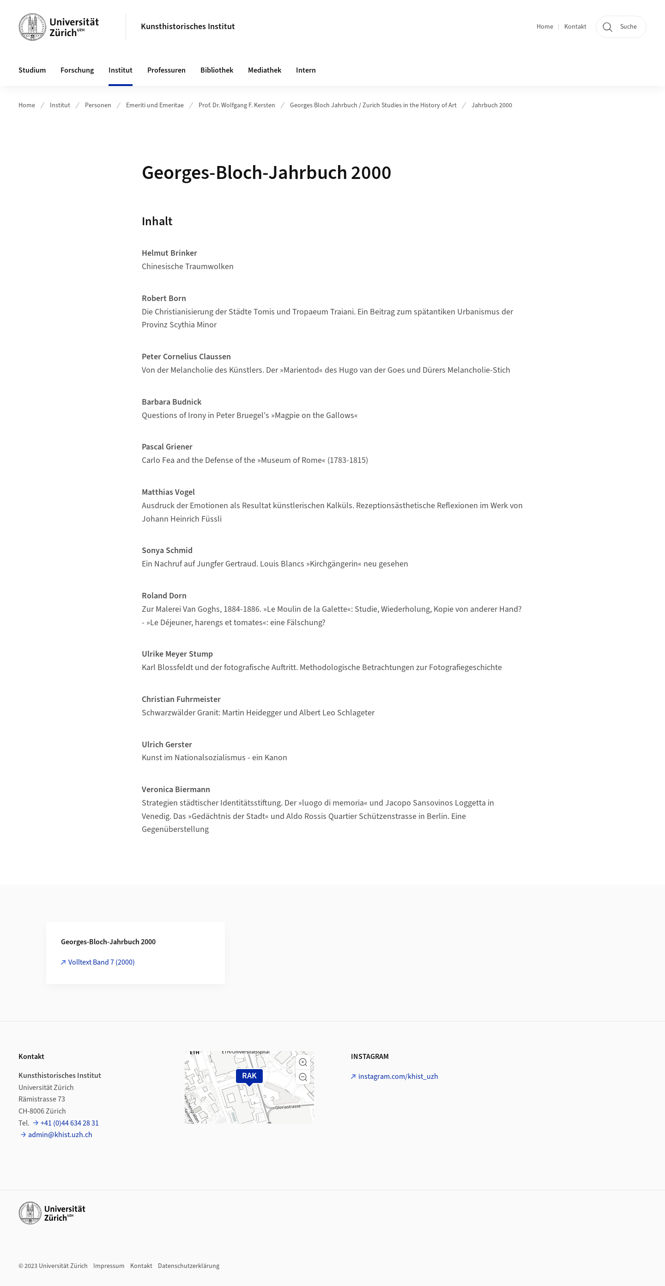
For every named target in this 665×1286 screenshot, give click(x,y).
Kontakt (575, 26)
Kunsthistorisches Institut (188, 26)
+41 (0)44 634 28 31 (70, 1123)
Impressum (109, 1266)
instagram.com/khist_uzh (398, 1076)
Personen (98, 105)
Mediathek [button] (264, 70)
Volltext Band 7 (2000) (101, 962)
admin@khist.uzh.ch (60, 1135)
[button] (303, 1062)
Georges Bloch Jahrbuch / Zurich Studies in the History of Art (373, 105)
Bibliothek (216, 70)
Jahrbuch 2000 (492, 105)
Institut (60, 105)
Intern (306, 70)
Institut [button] (121, 70)
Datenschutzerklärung (188, 1266)
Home (545, 26)
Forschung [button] (77, 70)
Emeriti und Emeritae (155, 105)
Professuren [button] (166, 70)
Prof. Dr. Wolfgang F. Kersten (237, 105)
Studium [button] (32, 70)
